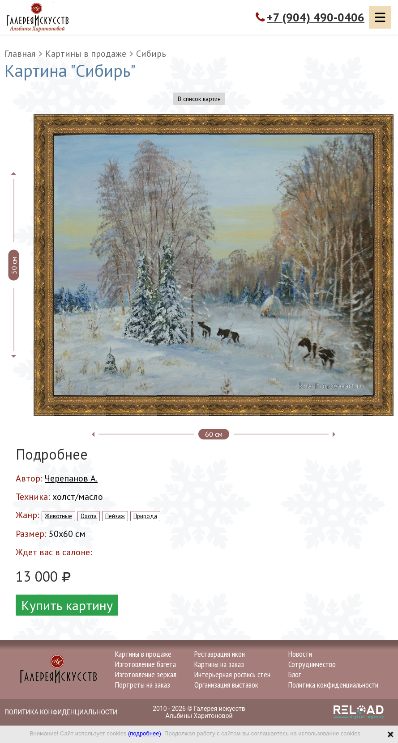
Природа (145, 516)
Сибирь (151, 53)
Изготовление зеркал (145, 674)
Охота (89, 516)
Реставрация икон (219, 654)
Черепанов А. (71, 478)
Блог (294, 674)
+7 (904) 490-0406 (315, 17)
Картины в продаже (85, 53)
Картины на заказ (219, 664)
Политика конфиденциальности (333, 685)
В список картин (199, 99)
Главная (19, 53)
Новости (300, 654)
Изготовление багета (145, 664)
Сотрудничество (312, 664)
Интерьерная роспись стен (232, 674)
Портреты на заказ (142, 685)
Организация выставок (226, 685)
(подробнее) (144, 733)
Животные (58, 516)
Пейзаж (115, 516)
